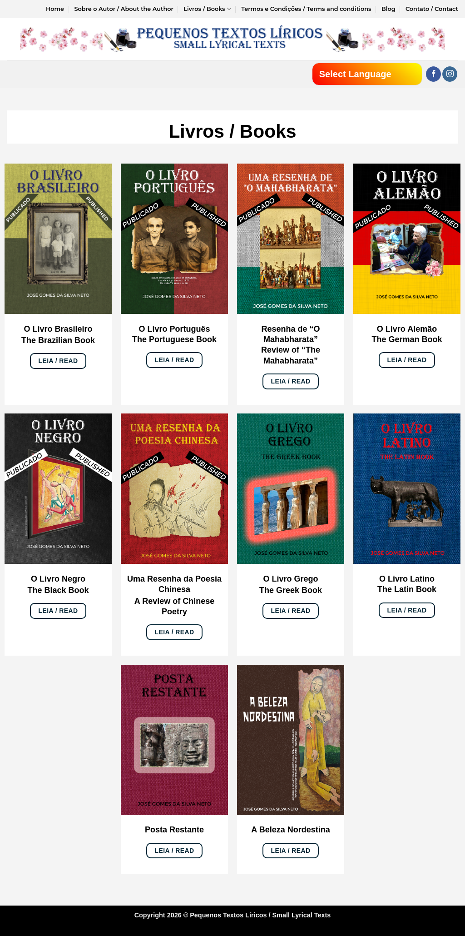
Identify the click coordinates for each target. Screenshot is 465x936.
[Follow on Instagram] (449, 74)
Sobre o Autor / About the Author (123, 8)
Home (55, 8)
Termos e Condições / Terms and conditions (306, 8)
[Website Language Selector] (367, 74)
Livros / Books (207, 9)
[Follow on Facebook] (433, 74)
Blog (388, 8)
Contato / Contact (432, 8)
